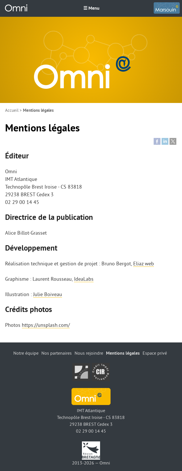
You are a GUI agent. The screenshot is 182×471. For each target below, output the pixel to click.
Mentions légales (123, 353)
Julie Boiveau (47, 294)
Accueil (11, 110)
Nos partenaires (56, 353)
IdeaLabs (84, 279)
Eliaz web (143, 264)
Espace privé (155, 353)
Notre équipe (26, 353)
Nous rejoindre (89, 353)
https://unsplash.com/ (46, 325)
